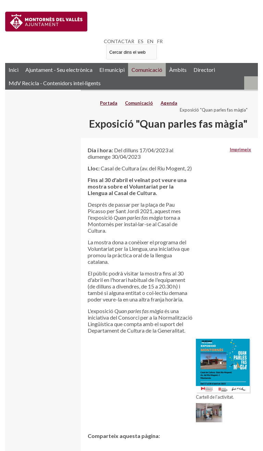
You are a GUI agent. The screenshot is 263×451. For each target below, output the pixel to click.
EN (150, 41)
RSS (251, 83)
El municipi (112, 69)
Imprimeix (240, 149)
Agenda (169, 103)
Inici (13, 69)
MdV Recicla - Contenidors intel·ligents (55, 83)
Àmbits (178, 69)
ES (140, 41)
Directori (204, 69)
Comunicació (147, 69)
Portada (108, 103)
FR (160, 41)
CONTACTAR (119, 41)
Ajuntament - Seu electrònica (58, 69)
